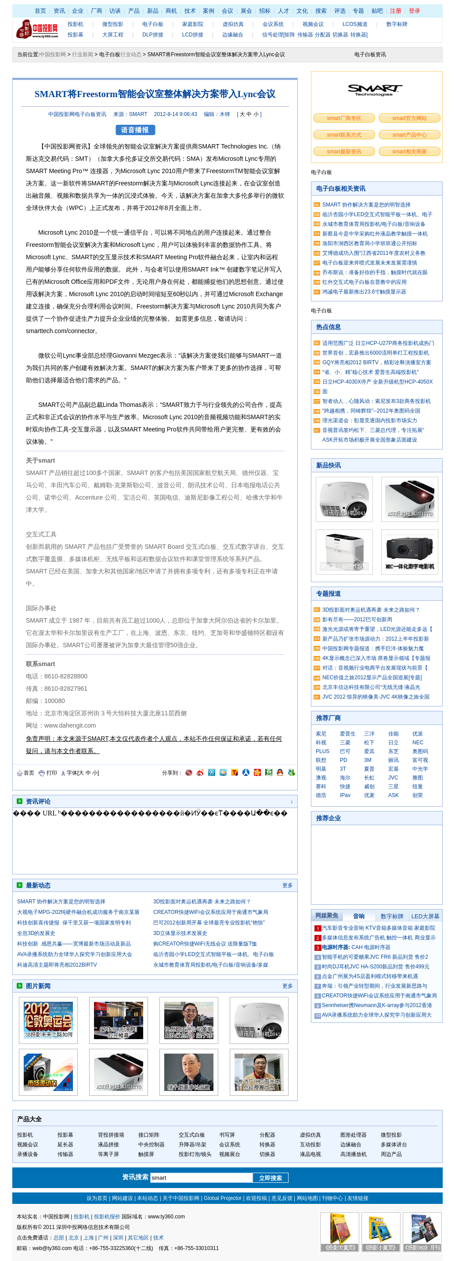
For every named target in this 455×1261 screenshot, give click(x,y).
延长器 (65, 1144)
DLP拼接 (152, 35)
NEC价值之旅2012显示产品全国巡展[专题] (372, 677)
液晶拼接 (108, 1144)
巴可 (345, 751)
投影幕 (75, 35)
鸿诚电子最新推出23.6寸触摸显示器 (364, 292)
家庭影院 (192, 24)
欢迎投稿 (256, 1198)
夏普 (369, 769)
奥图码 (420, 751)
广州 (103, 1238)
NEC (417, 742)
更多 (287, 885)
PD (343, 760)
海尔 (345, 778)
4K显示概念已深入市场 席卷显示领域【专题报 (376, 658)
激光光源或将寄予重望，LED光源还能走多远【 (377, 629)
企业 (77, 10)
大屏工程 (112, 35)
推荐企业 (328, 818)
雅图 (417, 778)
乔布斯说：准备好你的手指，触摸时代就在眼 (375, 272)
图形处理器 (353, 1135)
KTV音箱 (375, 928)
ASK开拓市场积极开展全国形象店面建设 (369, 440)
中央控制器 (151, 1144)
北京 (74, 1238)
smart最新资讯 (344, 152)
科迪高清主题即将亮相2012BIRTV (57, 965)
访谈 (115, 10)
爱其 (369, 751)
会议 (227, 10)
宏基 (393, 769)
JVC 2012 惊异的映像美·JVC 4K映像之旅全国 (376, 697)
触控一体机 (399, 938)
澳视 (321, 778)
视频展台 (229, 1154)
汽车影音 (332, 928)
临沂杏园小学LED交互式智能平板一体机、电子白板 (213, 954)
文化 (302, 10)
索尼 (321, 734)
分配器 (267, 1135)
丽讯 (393, 760)
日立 (393, 742)
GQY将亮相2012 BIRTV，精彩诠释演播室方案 (376, 362)
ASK (393, 795)
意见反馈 (281, 1198)
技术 (190, 10)
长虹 (369, 778)
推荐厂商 (328, 717)
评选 (340, 10)
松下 (369, 742)
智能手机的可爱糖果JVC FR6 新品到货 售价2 (375, 957)
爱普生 (348, 734)
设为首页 (97, 1198)
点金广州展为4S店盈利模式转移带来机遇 (370, 976)
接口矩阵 (148, 1135)
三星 (393, 786)
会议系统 (273, 24)
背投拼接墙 (111, 1135)
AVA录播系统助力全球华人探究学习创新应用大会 (74, 954)
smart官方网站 (410, 118)
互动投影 (310, 1144)
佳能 (393, 734)
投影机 (75, 24)
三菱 (345, 742)
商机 (171, 10)
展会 (246, 10)
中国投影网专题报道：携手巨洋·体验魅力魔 (373, 648)
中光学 (420, 769)
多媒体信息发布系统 (345, 938)
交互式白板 (192, 1135)
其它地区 (138, 1238)
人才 (283, 10)
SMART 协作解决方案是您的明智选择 (61, 902)
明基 (321, 769)
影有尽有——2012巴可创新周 (357, 619)
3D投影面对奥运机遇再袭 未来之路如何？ (202, 902)
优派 (417, 734)
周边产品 (391, 1154)
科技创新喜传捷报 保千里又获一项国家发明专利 (74, 923)
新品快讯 (328, 465)
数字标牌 (397, 24)
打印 (52, 773)
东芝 (393, 751)
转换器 (267, 1144)
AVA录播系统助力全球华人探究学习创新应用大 (377, 1015)
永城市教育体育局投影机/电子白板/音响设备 (374, 224)
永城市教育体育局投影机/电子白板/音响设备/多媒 (210, 965)
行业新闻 (82, 54)
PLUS (322, 751)
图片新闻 (38, 985)
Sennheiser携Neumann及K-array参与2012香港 (377, 1005)
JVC (393, 778)
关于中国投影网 (180, 1198)
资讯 (59, 10)
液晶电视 (310, 1154)
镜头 (206, 1154)
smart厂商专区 (344, 118)
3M (368, 760)
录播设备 (27, 1154)
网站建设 (122, 1198)
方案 (161, 183)
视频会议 (313, 24)
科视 (321, 742)
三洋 (369, 734)
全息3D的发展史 (36, 933)
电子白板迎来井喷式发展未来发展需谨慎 (369, 263)
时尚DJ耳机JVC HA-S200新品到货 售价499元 (376, 967)
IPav (345, 795)
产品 (134, 10)
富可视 (420, 760)
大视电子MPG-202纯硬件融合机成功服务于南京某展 (78, 912)
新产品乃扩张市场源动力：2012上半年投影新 (375, 639)
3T (343, 769)
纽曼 (417, 786)
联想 (321, 760)
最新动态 (38, 885)
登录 (414, 10)
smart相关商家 (410, 152)
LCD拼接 (192, 35)
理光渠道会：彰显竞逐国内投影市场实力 (369, 420)
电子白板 (152, 24)
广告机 (377, 938)
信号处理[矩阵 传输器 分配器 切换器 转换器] (315, 35)
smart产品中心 (410, 135)
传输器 (65, 1154)
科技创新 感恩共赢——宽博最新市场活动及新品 (74, 944)
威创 (369, 786)
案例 (208, 10)
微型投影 (112, 24)
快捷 (345, 786)
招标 (265, 10)
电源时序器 (335, 947)
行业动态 (130, 54)
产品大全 (29, 1119)
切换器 (267, 1154)
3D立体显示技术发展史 (180, 933)
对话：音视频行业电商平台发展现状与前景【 (375, 668)
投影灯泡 (189, 1154)
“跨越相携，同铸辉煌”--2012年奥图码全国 (371, 411)
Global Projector (223, 1198)
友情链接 (357, 1198)
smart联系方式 (344, 135)
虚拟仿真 (233, 24)
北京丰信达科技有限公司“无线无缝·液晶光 (371, 687)
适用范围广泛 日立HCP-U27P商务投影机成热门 (378, 343)
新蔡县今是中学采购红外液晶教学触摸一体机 (375, 234)
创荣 (417, 795)
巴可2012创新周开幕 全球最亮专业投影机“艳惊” (209, 923)
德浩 (321, 795)
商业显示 (425, 938)
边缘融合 (232, 35)
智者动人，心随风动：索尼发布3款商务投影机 (376, 401)
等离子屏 (108, 1154)
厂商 (96, 10)
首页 (40, 10)
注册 (395, 10)
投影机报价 (107, 1217)
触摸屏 (146, 1154)
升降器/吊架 (192, 1144)
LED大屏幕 (426, 916)
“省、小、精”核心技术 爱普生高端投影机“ (370, 372)
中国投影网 (53, 54)
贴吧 (377, 10)
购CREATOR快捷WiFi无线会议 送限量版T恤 (205, 944)
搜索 (321, 10)
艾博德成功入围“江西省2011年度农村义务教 (374, 253)
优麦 (369, 795)
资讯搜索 (136, 1177)
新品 (153, 10)
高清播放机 (353, 1154)
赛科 (321, 786)
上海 (88, 1238)
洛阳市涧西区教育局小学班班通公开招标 (369, 243)
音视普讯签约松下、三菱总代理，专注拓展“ (373, 430)
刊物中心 (332, 1198)
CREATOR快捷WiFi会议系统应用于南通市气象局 (210, 912)
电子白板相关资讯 (340, 188)
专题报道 (328, 593)
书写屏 (227, 1135)
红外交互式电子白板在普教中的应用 (364, 282)
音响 (359, 916)
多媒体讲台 (394, 1144)
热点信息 (328, 326)
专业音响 (353, 928)
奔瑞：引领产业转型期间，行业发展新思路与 (374, 986)
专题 (358, 10)
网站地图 (307, 1198)
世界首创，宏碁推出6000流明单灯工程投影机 (375, 353)
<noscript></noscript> (151, 841)
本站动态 (147, 1198)
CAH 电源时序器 (370, 947)
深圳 (118, 1238)
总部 (59, 1238)
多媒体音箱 (399, 928)
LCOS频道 (355, 24)
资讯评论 (38, 801)
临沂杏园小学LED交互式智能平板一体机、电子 (377, 214)
